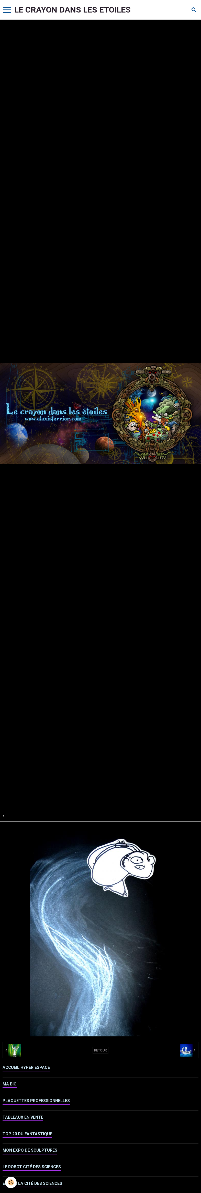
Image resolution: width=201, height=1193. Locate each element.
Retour (100, 1050)
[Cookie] (11, 1182)
